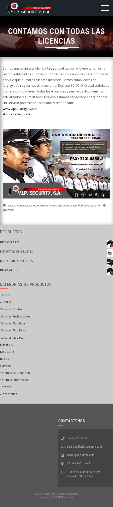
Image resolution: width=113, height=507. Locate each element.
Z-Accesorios (8, 394)
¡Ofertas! (5, 295)
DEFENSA (6, 344)
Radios (4, 359)
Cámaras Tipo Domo (13, 330)
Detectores (7, 352)
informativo (63, 205)
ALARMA (5, 302)
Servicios (5, 365)
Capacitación (24, 205)
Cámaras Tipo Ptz (11, 337)
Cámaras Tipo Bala (12, 323)
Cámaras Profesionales (15, 316)
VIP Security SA (92, 205)
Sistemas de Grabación (15, 373)
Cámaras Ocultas (11, 309)
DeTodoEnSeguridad (44, 205)
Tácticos (5, 387)
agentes (11, 205)
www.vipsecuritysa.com (20, 108)
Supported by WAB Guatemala (57, 497)
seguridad (77, 205)
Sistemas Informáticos (14, 380)
